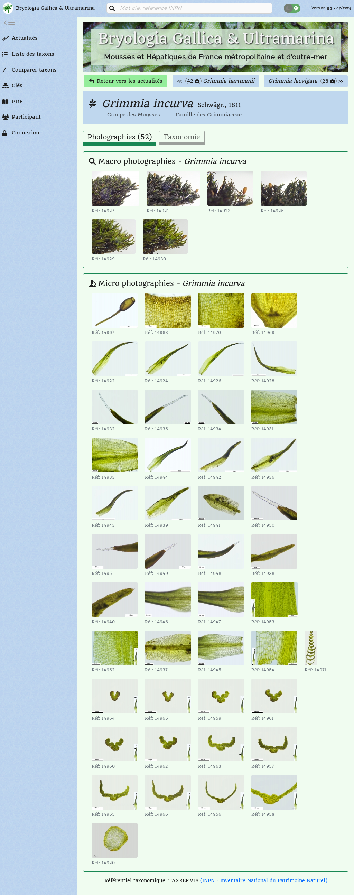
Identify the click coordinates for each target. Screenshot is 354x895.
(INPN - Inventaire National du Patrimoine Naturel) (263, 880)
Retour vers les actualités (125, 81)
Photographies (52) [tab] (119, 137)
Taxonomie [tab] (182, 137)
